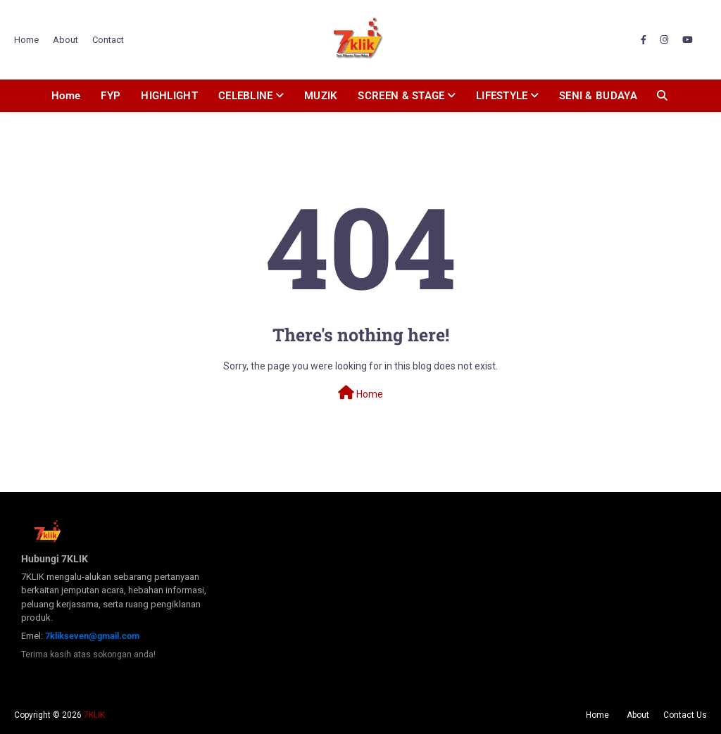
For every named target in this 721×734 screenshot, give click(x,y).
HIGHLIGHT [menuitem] (169, 95)
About (65, 39)
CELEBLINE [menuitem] (245, 95)
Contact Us (685, 715)
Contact (108, 39)
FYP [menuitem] (110, 95)
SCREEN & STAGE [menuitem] (401, 95)
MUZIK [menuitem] (321, 95)
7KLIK (94, 715)
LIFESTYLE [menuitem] (502, 95)
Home (26, 39)
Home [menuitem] (65, 95)
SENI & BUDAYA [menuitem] (598, 95)
